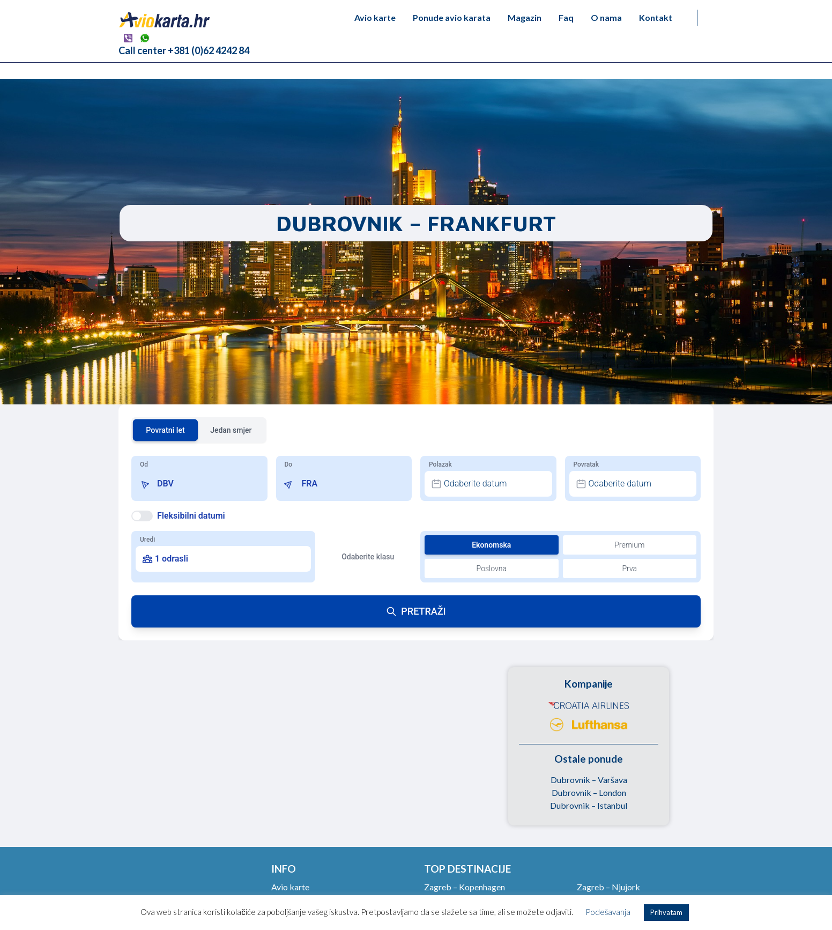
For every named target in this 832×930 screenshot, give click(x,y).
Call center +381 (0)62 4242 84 (183, 50)
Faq (566, 17)
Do (289, 464)
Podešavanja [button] (607, 912)
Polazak (440, 464)
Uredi (147, 539)
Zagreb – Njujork (608, 887)
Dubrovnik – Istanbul (588, 805)
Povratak (586, 464)
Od (144, 464)
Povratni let (165, 430)
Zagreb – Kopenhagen (464, 887)
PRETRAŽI (415, 611)
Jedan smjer (230, 430)
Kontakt (655, 17)
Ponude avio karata (452, 17)
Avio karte (375, 17)
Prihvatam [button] (666, 912)
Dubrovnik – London (589, 792)
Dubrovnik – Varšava (589, 779)
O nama (606, 17)
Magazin (524, 17)
